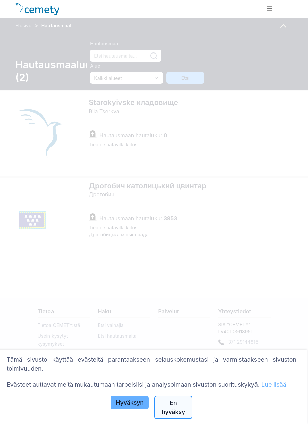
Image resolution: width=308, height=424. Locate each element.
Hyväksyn (130, 402)
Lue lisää (273, 384)
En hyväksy (173, 407)
